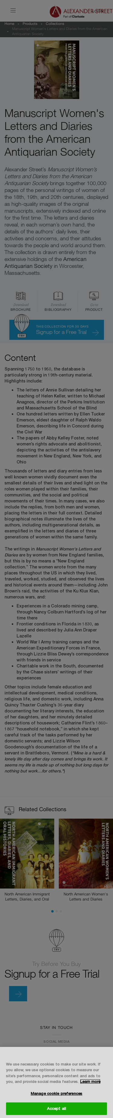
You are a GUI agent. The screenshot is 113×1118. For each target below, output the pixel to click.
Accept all (56, 1108)
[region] (56, 1082)
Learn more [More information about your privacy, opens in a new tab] (90, 1081)
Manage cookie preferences (56, 1093)
